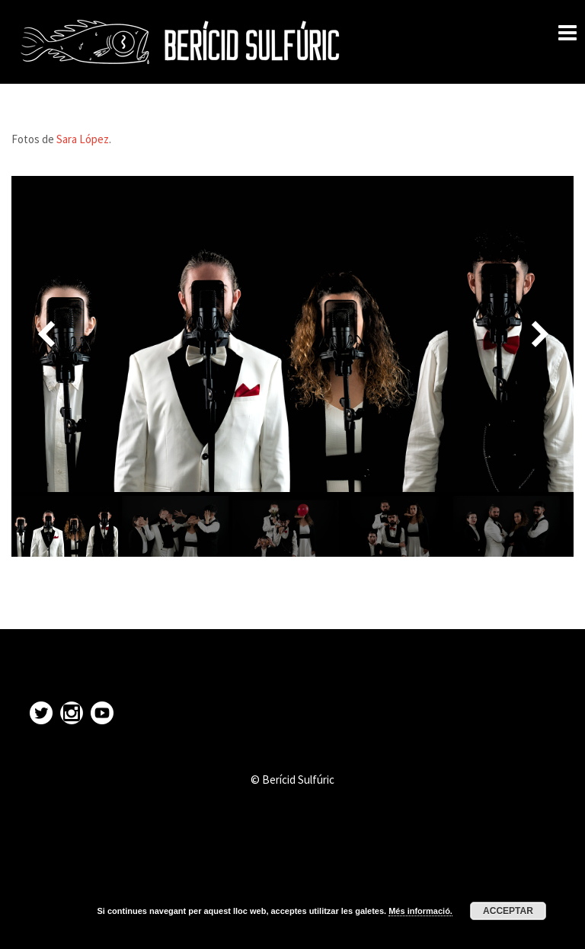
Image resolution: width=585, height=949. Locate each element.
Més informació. (420, 910)
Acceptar (508, 911)
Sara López (82, 139)
